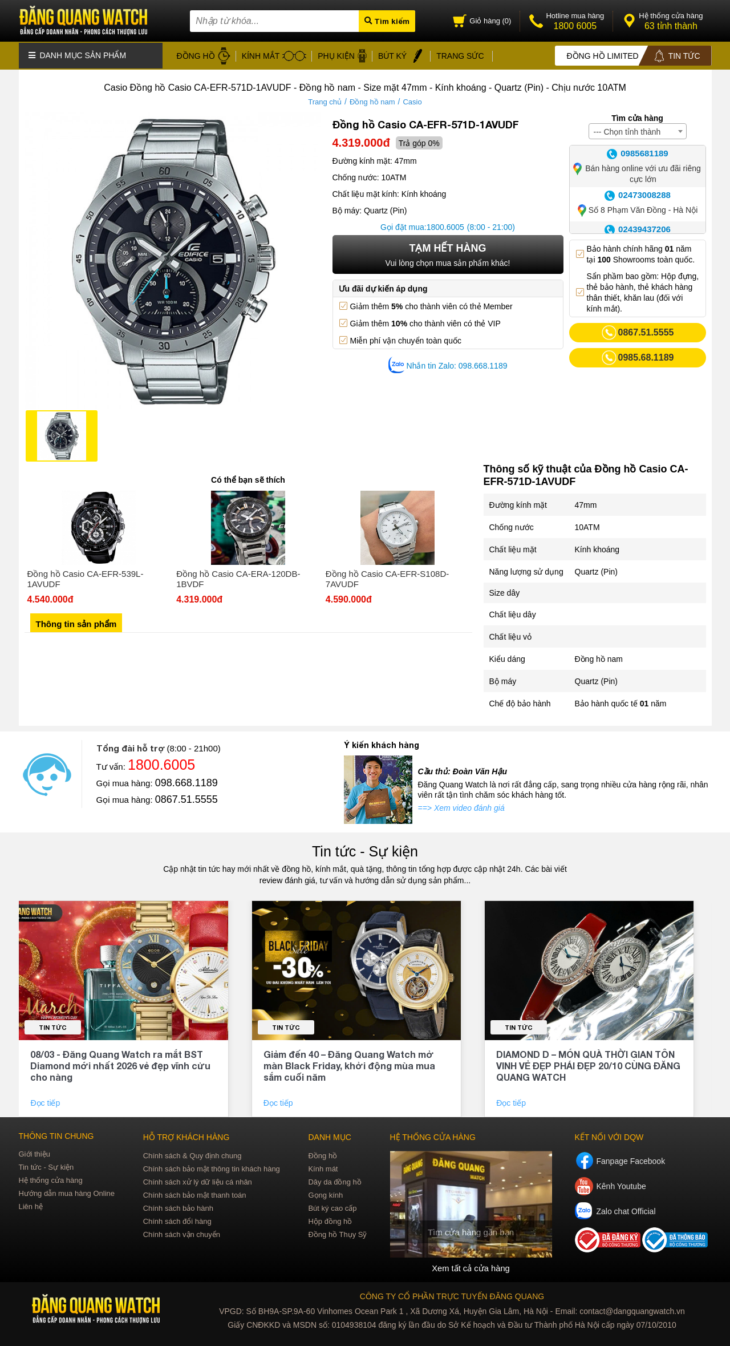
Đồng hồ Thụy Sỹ (337, 1232)
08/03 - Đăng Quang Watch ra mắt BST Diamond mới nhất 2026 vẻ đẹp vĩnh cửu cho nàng (120, 1063)
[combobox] (638, 129)
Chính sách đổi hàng (177, 1219)
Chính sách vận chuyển (181, 1232)
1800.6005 (445, 224)
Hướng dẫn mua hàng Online (67, 1191)
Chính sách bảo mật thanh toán (194, 1193)
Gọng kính (325, 1193)
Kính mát (323, 1166)
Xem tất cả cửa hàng (470, 1265)
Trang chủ (325, 99)
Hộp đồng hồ (330, 1219)
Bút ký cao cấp (332, 1206)
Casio (412, 99)
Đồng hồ (322, 1153)
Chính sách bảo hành (178, 1206)
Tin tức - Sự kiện (365, 849)
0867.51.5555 (186, 797)
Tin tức (53, 1025)
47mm (586, 502)
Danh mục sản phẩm (78, 54)
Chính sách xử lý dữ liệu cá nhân (197, 1179)
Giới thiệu (34, 1151)
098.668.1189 (186, 780)
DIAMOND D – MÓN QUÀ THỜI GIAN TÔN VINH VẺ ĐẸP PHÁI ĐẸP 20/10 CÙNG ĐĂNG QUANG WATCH (588, 1063)
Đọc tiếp (46, 1100)
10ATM (587, 524)
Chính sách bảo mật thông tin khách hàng (211, 1166)
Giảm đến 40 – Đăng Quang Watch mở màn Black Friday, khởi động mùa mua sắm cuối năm (349, 1063)
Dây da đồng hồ (334, 1179)
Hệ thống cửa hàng (51, 1178)
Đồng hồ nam (372, 99)
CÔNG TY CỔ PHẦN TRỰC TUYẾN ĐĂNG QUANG (452, 1293)
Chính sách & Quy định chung (192, 1153)
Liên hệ (31, 1204)
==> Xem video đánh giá (461, 805)
